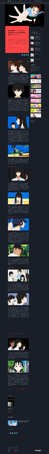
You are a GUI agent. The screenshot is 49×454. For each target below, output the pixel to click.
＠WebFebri (17, 449)
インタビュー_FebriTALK (33, 67)
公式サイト (9, 410)
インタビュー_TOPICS (33, 66)
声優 (36, 66)
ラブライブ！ (32, 71)
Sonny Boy (10, 49)
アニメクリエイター (38, 67)
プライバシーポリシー (10, 448)
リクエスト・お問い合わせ (10, 447)
